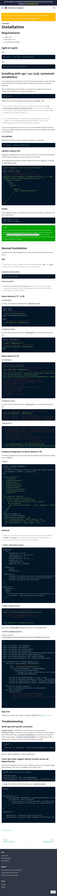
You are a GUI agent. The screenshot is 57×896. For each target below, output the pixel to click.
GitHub (3, 884)
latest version (30, 19)
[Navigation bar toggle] (2, 8)
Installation (4, 856)
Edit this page (7, 830)
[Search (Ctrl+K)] (54, 7)
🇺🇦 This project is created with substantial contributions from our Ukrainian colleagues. (28, 3)
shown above (47, 715)
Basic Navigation (6, 858)
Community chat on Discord (9, 873)
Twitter (3, 887)
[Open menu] (53, 892)
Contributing (5, 861)
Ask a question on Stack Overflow (11, 870)
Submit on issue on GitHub (9, 875)
